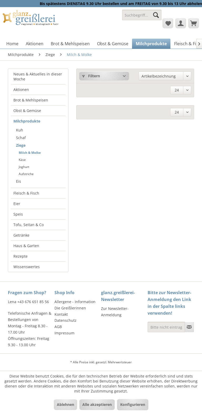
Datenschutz (65, 320)
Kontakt (61, 314)
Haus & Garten (26, 245)
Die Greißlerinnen (70, 307)
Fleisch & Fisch (26, 193)
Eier (16, 203)
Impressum (64, 332)
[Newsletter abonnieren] (189, 327)
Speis (18, 214)
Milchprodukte (26, 121)
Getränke (21, 235)
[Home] (12, 44)
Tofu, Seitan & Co (28, 224)
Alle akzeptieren (97, 404)
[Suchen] (155, 15)
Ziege (21, 145)
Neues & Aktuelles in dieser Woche (37, 76)
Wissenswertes (26, 266)
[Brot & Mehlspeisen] (70, 44)
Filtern (91, 75)
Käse (22, 159)
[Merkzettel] (168, 23)
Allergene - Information (74, 301)
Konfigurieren (132, 404)
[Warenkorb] (193, 23)
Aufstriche (26, 174)
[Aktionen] (34, 44)
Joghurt (24, 167)
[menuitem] (141, 17)
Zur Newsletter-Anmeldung (115, 311)
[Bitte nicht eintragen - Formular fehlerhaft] (166, 327)
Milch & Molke (30, 152)
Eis (18, 181)
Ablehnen (65, 404)
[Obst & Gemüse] (112, 44)
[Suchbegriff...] (141, 15)
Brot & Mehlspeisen (30, 100)
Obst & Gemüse (27, 110)
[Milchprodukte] (151, 44)
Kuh (19, 130)
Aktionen (21, 89)
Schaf (21, 137)
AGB (58, 326)
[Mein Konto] (180, 23)
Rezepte (20, 256)
